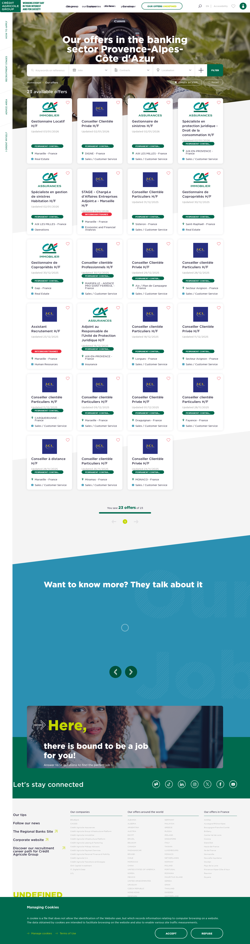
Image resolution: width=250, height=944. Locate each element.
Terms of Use (68, 933)
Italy (167, 842)
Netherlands (172, 858)
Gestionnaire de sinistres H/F (145, 123)
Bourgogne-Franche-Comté (216, 827)
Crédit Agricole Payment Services (85, 850)
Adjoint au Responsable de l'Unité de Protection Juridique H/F (99, 333)
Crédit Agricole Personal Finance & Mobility (90, 854)
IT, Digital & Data (77, 869)
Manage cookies (41, 933)
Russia (168, 831)
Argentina (133, 827)
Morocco (133, 862)
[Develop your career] (128, 10)
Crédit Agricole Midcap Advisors (84, 846)
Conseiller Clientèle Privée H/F (97, 123)
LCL (72, 873)
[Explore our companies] (91, 10)
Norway (169, 862)
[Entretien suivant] (131, 672)
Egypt (131, 835)
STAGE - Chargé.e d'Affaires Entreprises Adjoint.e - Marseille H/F (100, 198)
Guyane (207, 877)
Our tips (20, 815)
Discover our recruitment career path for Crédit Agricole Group (33, 851)
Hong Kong (133, 892)
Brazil (131, 839)
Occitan (207, 862)
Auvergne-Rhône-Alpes (214, 823)
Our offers (162, 6)
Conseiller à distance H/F (48, 461)
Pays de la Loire (211, 865)
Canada (132, 846)
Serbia (168, 881)
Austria (132, 831)
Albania (132, 820)
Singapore (170, 839)
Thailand (169, 888)
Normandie (209, 854)
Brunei (131, 854)
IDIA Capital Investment (81, 865)
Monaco (169, 854)
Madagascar (134, 850)
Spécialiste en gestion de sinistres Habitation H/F (49, 196)
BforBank (74, 820)
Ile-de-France (210, 850)
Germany (169, 820)
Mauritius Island (174, 877)
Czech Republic (136, 888)
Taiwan (168, 846)
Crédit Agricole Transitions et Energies (87, 862)
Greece (168, 827)
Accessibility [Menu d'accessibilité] (221, 6)
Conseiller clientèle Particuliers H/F (197, 265)
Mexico (131, 877)
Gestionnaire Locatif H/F (48, 123)
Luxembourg (171, 850)
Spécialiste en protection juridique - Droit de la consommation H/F (200, 128)
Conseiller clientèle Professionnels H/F (97, 265)
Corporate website (28, 840)
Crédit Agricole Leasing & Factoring (86, 842)
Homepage (34, 82)
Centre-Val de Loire (212, 835)
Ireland (169, 835)
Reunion (208, 873)
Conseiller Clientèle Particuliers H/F (147, 194)
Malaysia (169, 823)
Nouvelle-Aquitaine (213, 858)
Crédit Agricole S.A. (79, 858)
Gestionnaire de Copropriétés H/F (196, 194)
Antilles (207, 820)
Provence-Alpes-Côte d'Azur (217, 869)
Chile (130, 858)
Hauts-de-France (211, 846)
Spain (167, 884)
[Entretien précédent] (115, 672)
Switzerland (172, 896)
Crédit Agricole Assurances (82, 827)
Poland (169, 865)
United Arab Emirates (139, 881)
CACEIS (73, 823)
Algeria (132, 823)
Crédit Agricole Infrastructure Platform (87, 839)
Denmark (132, 896)
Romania (169, 873)
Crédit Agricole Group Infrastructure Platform (90, 831)
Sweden (169, 892)
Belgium (132, 842)
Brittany (207, 831)
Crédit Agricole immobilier (82, 835)
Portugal (170, 869)
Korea (131, 873)
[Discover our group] (72, 10)
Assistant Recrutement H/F (45, 329)
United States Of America (141, 869)
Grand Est (208, 842)
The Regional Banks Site (33, 831)
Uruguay (132, 884)
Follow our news (26, 823)
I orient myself (6, 142)
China (131, 865)
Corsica (207, 839)
